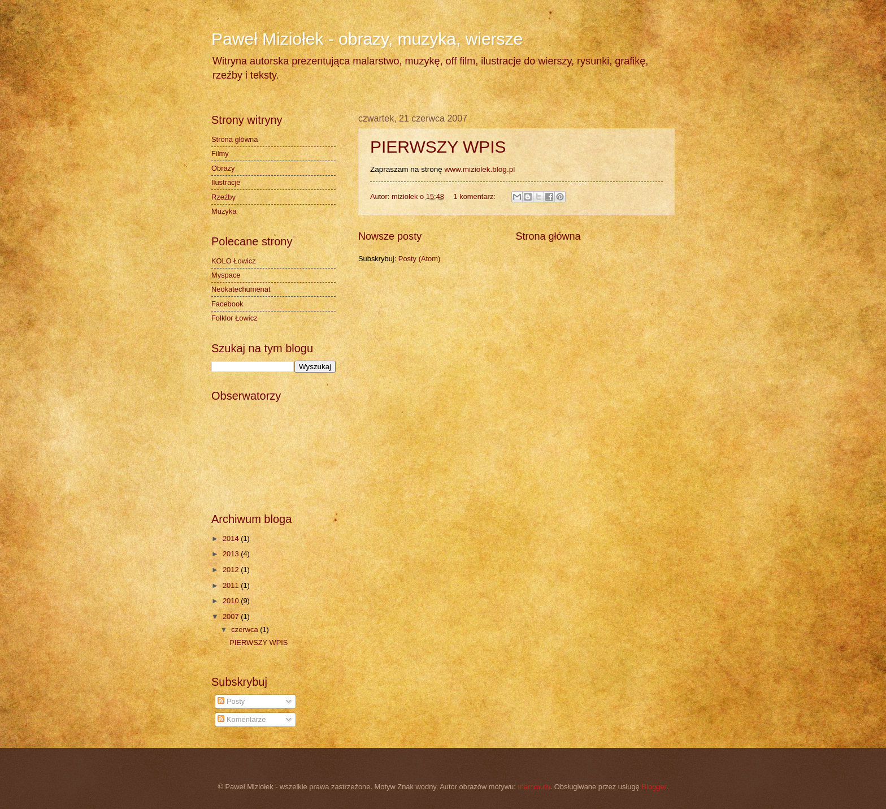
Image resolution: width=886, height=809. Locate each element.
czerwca (245, 629)
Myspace (226, 275)
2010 (232, 600)
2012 (232, 569)
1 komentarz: (475, 196)
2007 (232, 616)
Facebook (227, 304)
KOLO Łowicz (233, 261)
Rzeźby (223, 197)
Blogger (653, 786)
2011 (232, 585)
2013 (232, 554)
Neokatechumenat (241, 289)
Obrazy (223, 168)
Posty (231, 701)
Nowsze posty (390, 236)
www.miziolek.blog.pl (479, 169)
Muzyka (223, 211)
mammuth (534, 786)
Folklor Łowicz (234, 318)
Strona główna (547, 236)
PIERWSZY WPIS (438, 146)
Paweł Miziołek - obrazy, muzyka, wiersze (367, 38)
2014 (232, 538)
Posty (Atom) (419, 258)
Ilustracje (226, 182)
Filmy (220, 153)
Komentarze (242, 719)
